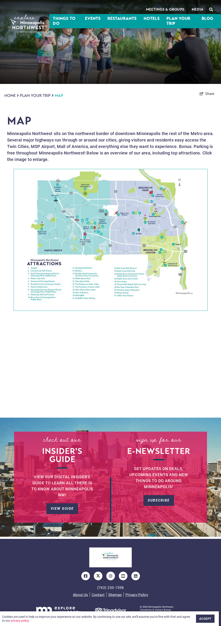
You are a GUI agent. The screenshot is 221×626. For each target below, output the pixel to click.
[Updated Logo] (110, 557)
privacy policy (20, 620)
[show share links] (207, 93)
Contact (98, 594)
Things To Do (64, 21)
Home (11, 95)
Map (59, 95)
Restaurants (121, 18)
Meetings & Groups (165, 9)
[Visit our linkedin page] (135, 576)
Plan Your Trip (178, 21)
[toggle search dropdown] (211, 9)
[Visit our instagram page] (110, 576)
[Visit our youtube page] (123, 576)
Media (197, 9)
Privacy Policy (136, 594)
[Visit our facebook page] (85, 576)
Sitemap (115, 594)
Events (92, 18)
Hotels (152, 18)
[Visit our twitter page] (98, 576)
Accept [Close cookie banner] (205, 619)
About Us (80, 594)
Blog (207, 18)
